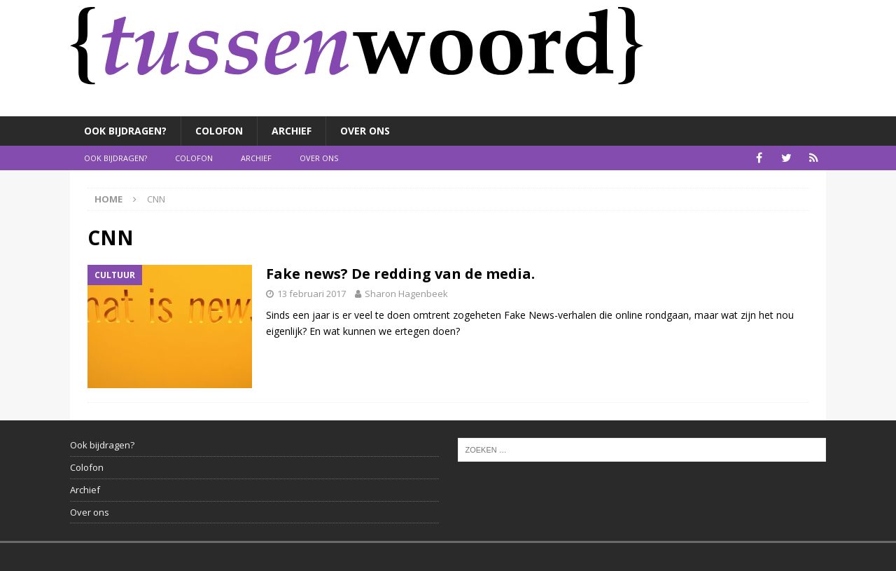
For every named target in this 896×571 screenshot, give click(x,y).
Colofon (219, 130)
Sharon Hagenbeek (406, 293)
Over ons (365, 130)
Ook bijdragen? (125, 130)
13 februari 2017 (311, 293)
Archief (292, 130)
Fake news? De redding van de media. (400, 273)
